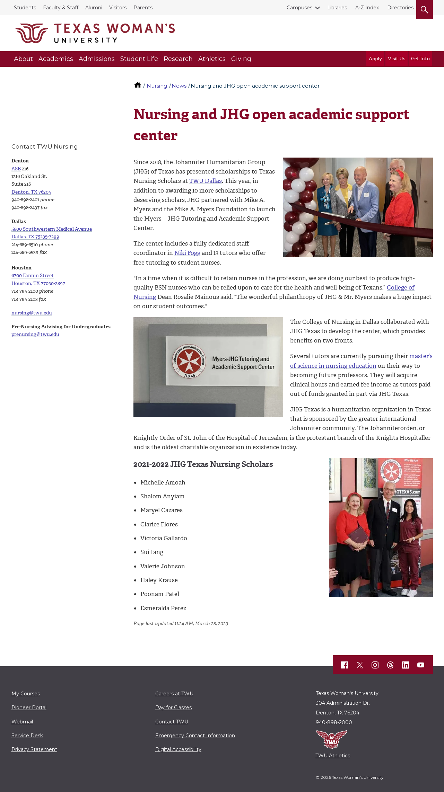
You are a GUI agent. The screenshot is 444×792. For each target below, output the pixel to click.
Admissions (97, 59)
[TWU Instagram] (375, 665)
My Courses (25, 694)
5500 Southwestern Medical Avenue (51, 229)
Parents (143, 8)
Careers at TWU (174, 694)
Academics (55, 59)
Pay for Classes (173, 707)
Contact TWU (171, 722)
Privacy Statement (34, 749)
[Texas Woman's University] (95, 33)
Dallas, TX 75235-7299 (35, 236)
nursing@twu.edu (31, 313)
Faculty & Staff (60, 8)
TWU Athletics (332, 756)
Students (25, 8)
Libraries (337, 8)
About (23, 59)
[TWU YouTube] (421, 665)
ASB (16, 169)
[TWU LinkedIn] (405, 665)
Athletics (212, 59)
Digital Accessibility (178, 749)
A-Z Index (367, 8)
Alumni (93, 8)
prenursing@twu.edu (35, 334)
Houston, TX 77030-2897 (38, 283)
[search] (424, 8)
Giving (241, 59)
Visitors (118, 8)
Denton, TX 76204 (31, 192)
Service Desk (27, 735)
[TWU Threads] (390, 665)
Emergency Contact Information (195, 735)
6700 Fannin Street (32, 275)
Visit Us (396, 58)
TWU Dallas (205, 181)
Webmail (22, 722)
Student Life (139, 59)
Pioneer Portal (28, 707)
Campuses (301, 8)
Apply (375, 58)
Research (178, 59)
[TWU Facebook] (344, 665)
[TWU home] (138, 85)
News (179, 85)
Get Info (420, 58)
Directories (400, 8)
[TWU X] (360, 665)
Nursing (157, 85)
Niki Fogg (187, 253)
